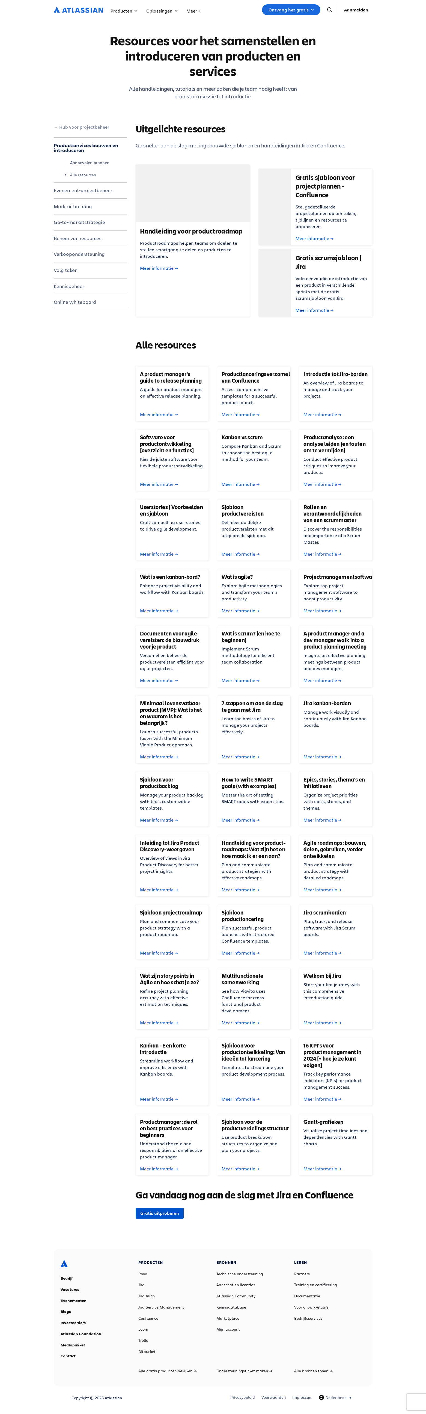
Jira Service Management (161, 1307)
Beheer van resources (78, 238)
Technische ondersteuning (239, 1274)
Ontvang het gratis (291, 10)
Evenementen (74, 1300)
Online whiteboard (75, 302)
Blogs (66, 1311)
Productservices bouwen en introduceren (86, 147)
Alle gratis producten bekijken (167, 1371)
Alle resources (83, 174)
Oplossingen (162, 11)
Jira (141, 1285)
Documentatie (307, 1296)
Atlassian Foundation (81, 1334)
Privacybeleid (242, 1397)
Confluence (148, 1318)
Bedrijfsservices (308, 1318)
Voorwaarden (273, 1397)
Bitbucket (147, 1351)
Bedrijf (67, 1278)
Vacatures (70, 1289)
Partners (302, 1274)
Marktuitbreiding (73, 206)
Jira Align (146, 1296)
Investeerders (73, 1323)
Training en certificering (315, 1285)
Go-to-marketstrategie (79, 222)
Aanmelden (356, 10)
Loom (143, 1329)
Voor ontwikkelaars (311, 1307)
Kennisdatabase (231, 1307)
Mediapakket (73, 1345)
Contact (68, 1356)
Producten (124, 11)
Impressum (302, 1397)
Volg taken (66, 270)
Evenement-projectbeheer (83, 190)
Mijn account (228, 1329)
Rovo (142, 1274)
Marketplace (227, 1318)
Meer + (193, 11)
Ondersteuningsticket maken (244, 1371)
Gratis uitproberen (159, 1213)
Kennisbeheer (69, 286)
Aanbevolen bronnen (89, 162)
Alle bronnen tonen (313, 1371)
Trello (143, 1340)
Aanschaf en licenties (235, 1285)
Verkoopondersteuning (79, 254)
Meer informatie (159, 268)
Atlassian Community (235, 1296)
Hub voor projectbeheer (84, 127)
